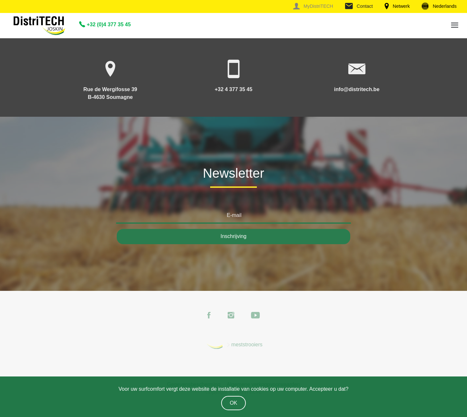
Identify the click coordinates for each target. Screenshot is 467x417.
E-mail (234, 215)
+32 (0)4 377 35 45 (105, 24)
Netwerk (397, 6)
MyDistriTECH (313, 6)
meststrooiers (246, 344)
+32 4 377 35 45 (233, 89)
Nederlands (439, 6)
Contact (359, 6)
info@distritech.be (356, 89)
